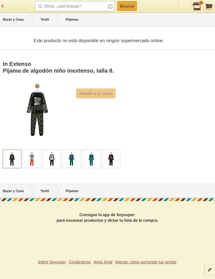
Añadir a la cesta (96, 93)
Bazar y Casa (13, 20)
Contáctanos (80, 262)
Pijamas (72, 20)
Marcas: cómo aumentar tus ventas (145, 262)
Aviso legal (103, 262)
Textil (45, 20)
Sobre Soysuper (52, 262)
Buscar (127, 6)
